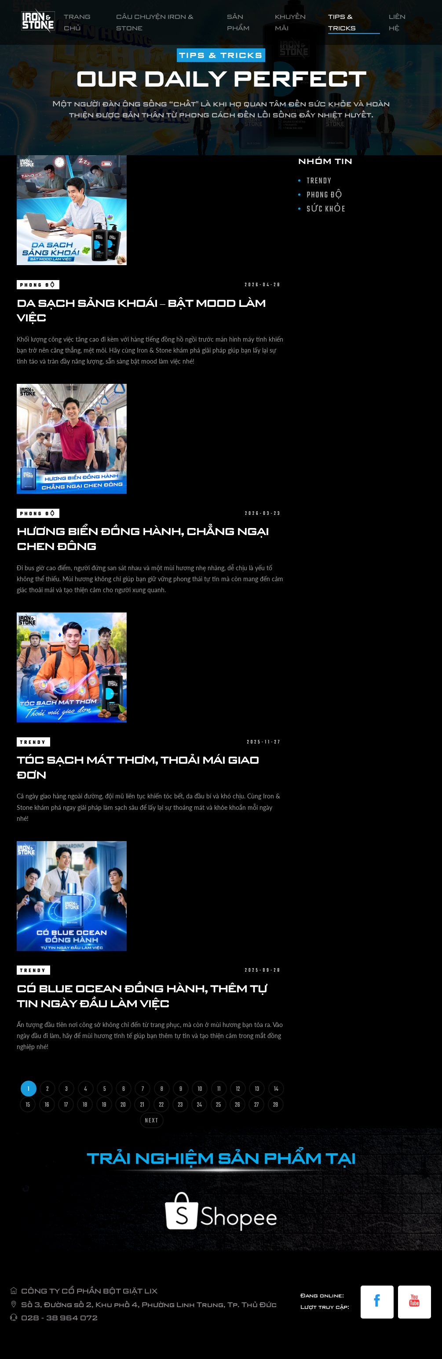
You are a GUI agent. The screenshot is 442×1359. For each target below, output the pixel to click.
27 (256, 1105)
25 (218, 1105)
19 (104, 1105)
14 (276, 1089)
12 (238, 1089)
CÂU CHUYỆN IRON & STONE (155, 22)
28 (275, 1105)
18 (85, 1105)
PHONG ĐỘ (38, 285)
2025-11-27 (264, 742)
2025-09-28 (263, 970)
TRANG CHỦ (88, 22)
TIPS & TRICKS (342, 22)
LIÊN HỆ (397, 22)
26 (237, 1105)
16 (47, 1105)
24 (199, 1105)
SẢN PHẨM (238, 22)
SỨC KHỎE (326, 209)
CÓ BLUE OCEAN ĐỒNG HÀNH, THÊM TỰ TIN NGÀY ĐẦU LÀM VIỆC (142, 995)
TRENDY (33, 743)
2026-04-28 (263, 285)
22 (161, 1105)
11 (219, 1089)
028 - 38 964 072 (59, 1318)
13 (257, 1089)
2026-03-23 (263, 513)
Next (152, 1121)
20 (123, 1105)
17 (66, 1105)
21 (142, 1105)
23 (180, 1105)
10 (199, 1089)
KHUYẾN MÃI (290, 22)
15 (28, 1105)
